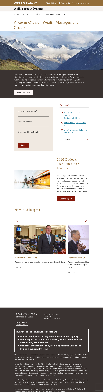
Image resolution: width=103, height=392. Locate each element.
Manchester (65, 139)
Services (37, 14)
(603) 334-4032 (52, 3)
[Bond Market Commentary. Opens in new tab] (40, 247)
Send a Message (22, 325)
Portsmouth (65, 105)
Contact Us (65, 3)
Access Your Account (80, 3)
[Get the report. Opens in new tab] (66, 198)
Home (16, 14)
